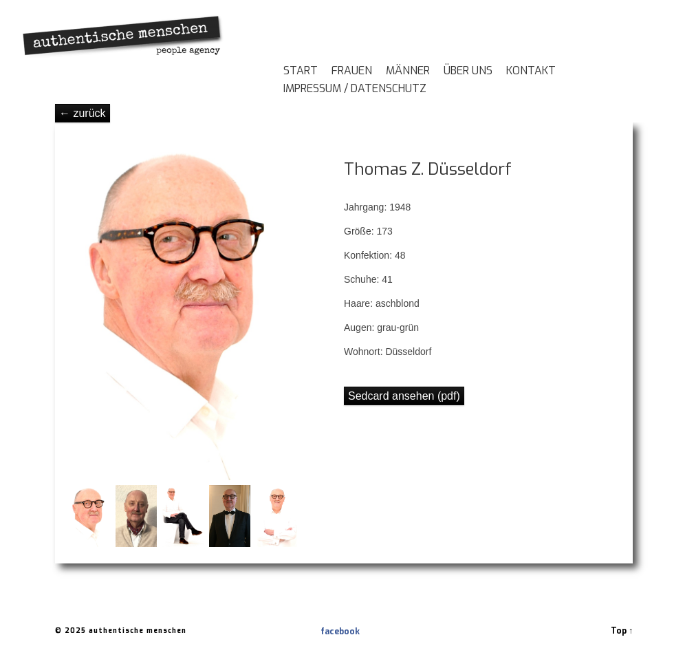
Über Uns (468, 71)
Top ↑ (622, 630)
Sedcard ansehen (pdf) (404, 396)
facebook (325, 631)
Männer (408, 71)
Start (300, 71)
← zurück (82, 113)
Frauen (351, 71)
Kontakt (531, 71)
